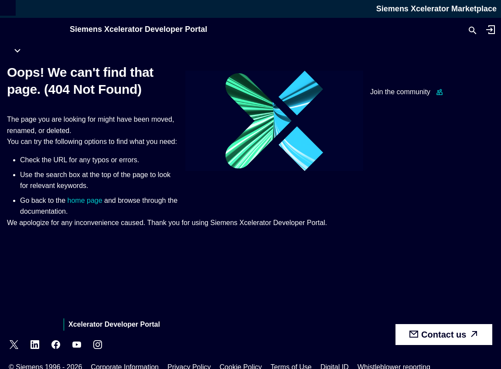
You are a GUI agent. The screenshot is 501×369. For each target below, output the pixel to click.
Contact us (444, 334)
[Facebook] (56, 345)
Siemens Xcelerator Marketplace (436, 8)
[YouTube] (77, 345)
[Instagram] (97, 345)
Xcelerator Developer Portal (114, 324)
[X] (14, 345)
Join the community (400, 92)
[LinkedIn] (35, 345)
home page (85, 200)
